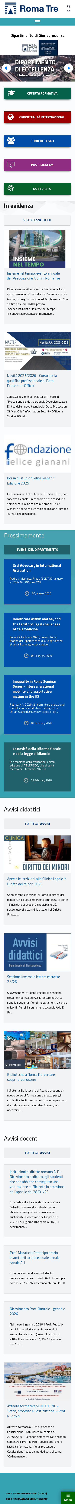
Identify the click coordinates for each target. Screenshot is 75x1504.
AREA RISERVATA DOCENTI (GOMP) (26, 1493)
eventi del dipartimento (37, 549)
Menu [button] (68, 1500)
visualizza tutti (37, 220)
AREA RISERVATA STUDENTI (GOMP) (27, 1499)
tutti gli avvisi (37, 823)
